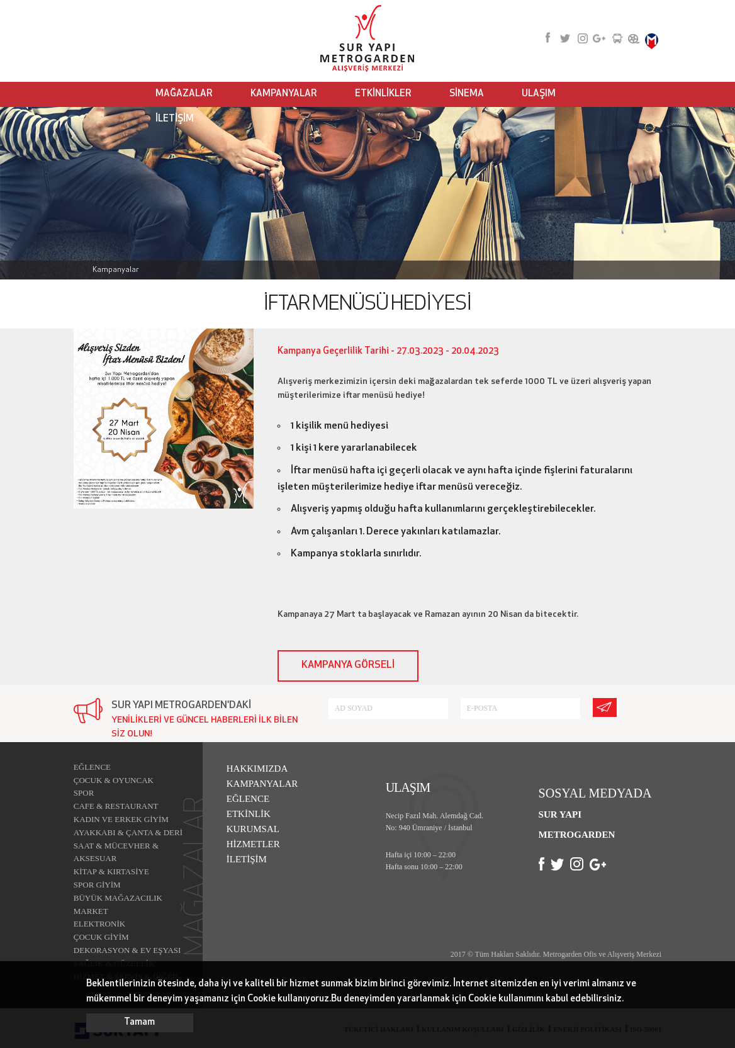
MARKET (91, 911)
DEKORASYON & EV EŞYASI (127, 950)
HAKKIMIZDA (257, 768)
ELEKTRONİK (99, 923)
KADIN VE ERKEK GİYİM (121, 819)
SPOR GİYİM (97, 884)
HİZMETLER (253, 844)
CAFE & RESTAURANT (116, 806)
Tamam (139, 1022)
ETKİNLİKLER (383, 94)
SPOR (84, 792)
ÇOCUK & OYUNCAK (114, 780)
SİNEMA (466, 94)
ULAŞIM (539, 94)
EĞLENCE (92, 767)
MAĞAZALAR (184, 94)
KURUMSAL (253, 829)
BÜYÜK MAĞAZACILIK (118, 898)
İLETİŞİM (174, 119)
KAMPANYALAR (283, 94)
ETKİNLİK (249, 814)
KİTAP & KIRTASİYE (111, 871)
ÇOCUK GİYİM (101, 937)
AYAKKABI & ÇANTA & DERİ (128, 832)
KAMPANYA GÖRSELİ (348, 665)
